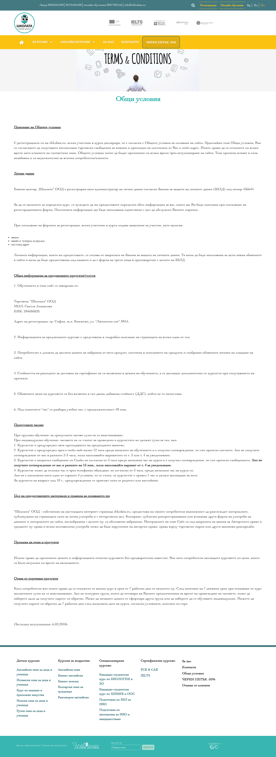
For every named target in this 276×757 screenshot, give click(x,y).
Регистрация (208, 5)
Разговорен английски (73, 697)
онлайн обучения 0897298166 (103, 5)
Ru (263, 5)
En (256, 5)
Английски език (69, 670)
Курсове (43, 42)
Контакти (130, 42)
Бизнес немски (68, 681)
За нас (108, 42)
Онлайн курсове (78, 42)
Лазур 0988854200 (51, 5)
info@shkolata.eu (135, 5)
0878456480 (74, 5)
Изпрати (148, 747)
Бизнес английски (70, 675)
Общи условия (193, 673)
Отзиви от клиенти (196, 685)
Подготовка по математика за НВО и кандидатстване (114, 714)
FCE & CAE (149, 670)
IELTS (145, 675)
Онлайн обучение (232, 5)
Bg (249, 5)
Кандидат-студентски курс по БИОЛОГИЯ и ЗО (116, 679)
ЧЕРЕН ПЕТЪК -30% (161, 42)
